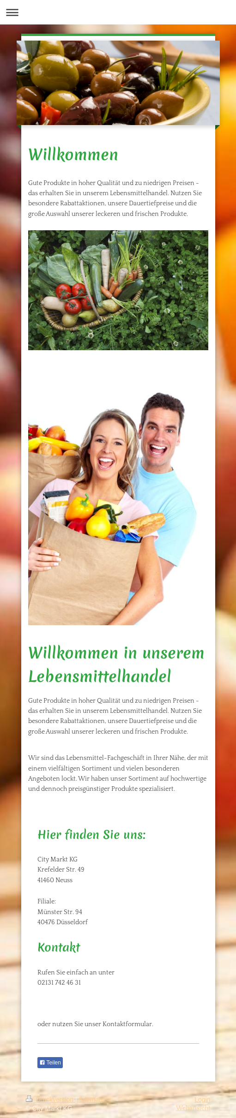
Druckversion (50, 1099)
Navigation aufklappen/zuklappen (118, 12)
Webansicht (193, 1108)
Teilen (50, 1062)
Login (202, 1099)
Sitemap (91, 1099)
